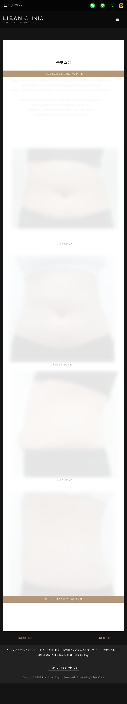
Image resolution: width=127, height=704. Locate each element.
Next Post (107, 638)
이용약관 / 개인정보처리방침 (63, 668)
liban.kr (46, 677)
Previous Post (22, 638)
